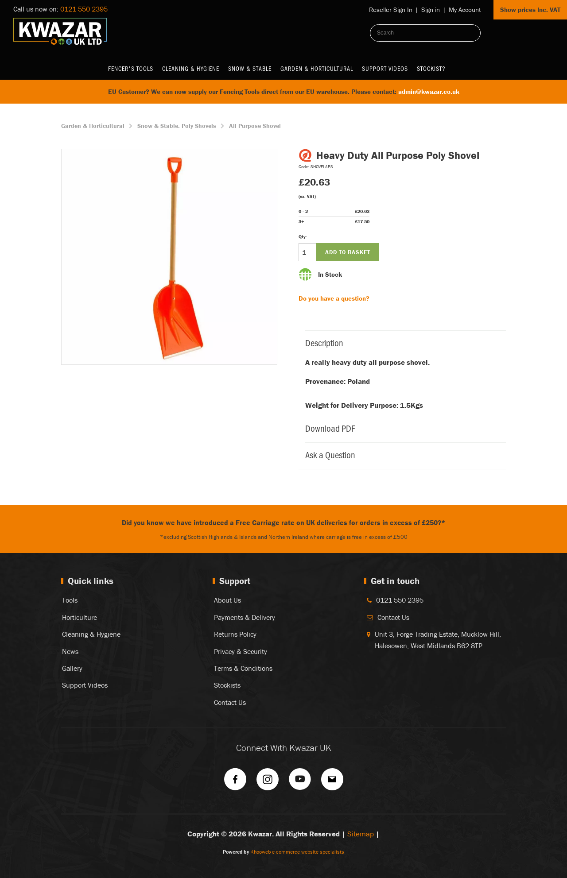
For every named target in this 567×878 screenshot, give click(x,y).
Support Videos (385, 68)
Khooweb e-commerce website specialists (297, 851)
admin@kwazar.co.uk (428, 91)
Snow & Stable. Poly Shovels (176, 126)
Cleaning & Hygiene (190, 68)
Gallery (72, 668)
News (70, 651)
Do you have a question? (334, 298)
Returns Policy (235, 634)
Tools (70, 600)
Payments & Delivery (244, 617)
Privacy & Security (240, 651)
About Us (227, 600)
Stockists (227, 685)
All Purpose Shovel (255, 126)
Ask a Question (401, 454)
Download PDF (401, 428)
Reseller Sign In (390, 9)
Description (401, 342)
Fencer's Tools (130, 68)
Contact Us (230, 702)
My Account (465, 9)
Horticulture (79, 617)
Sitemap (360, 834)
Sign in (430, 9)
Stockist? (431, 68)
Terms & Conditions (243, 668)
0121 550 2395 (84, 8)
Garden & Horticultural (316, 68)
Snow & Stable (250, 68)
